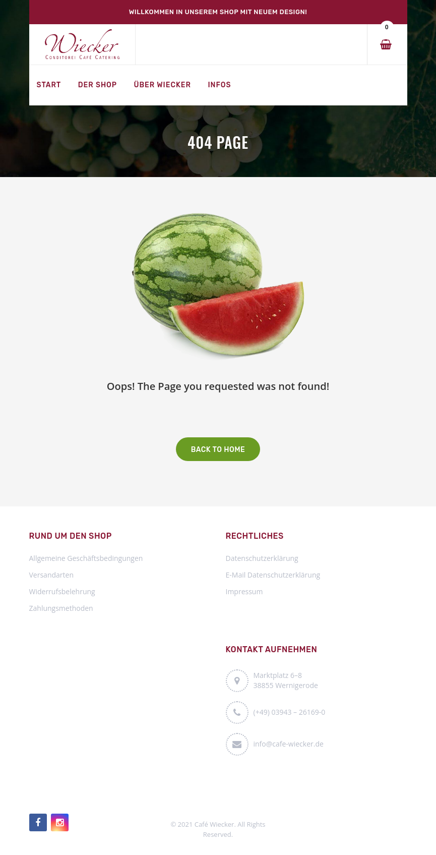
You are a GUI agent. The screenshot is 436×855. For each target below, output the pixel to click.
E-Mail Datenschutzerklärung (273, 575)
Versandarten (51, 575)
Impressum (244, 591)
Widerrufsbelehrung (62, 591)
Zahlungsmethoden (61, 608)
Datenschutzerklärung (262, 558)
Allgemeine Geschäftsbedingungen (86, 558)
